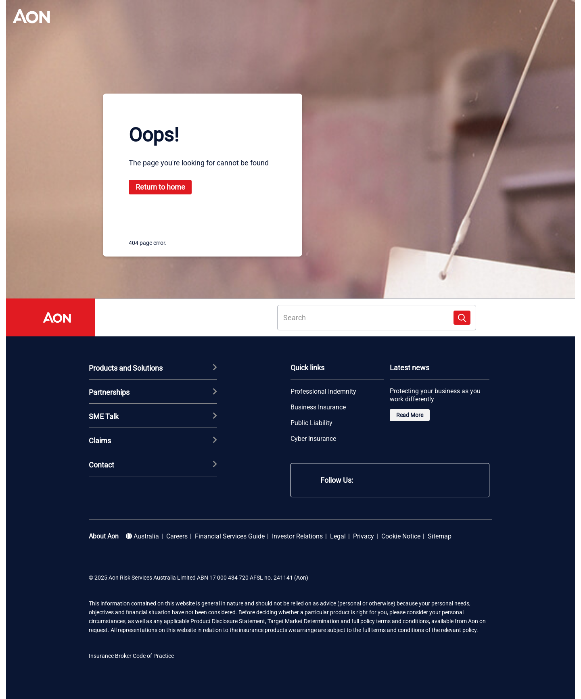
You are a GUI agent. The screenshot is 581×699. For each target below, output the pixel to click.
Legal (338, 536)
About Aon (104, 536)
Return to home (160, 187)
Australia (142, 536)
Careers (177, 536)
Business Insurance (318, 407)
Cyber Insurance (313, 438)
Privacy (363, 536)
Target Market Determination (303, 621)
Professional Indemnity (323, 391)
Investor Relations (297, 536)
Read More (409, 415)
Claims (153, 440)
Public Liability (311, 423)
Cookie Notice (400, 536)
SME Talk (153, 416)
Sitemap (439, 536)
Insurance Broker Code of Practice (131, 656)
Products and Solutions (153, 367)
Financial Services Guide (230, 536)
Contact (153, 464)
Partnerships (153, 392)
